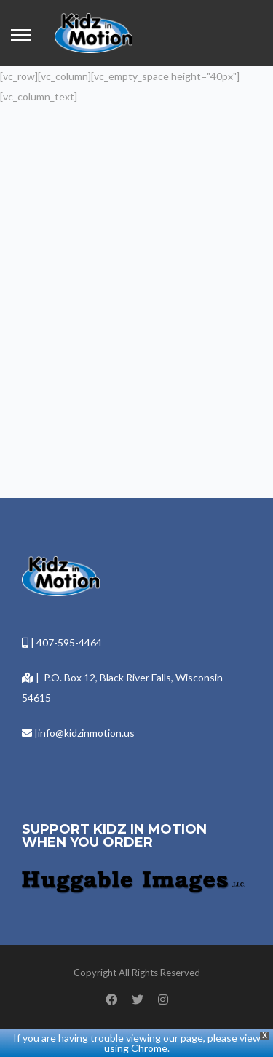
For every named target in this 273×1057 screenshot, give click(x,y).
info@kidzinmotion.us (86, 733)
